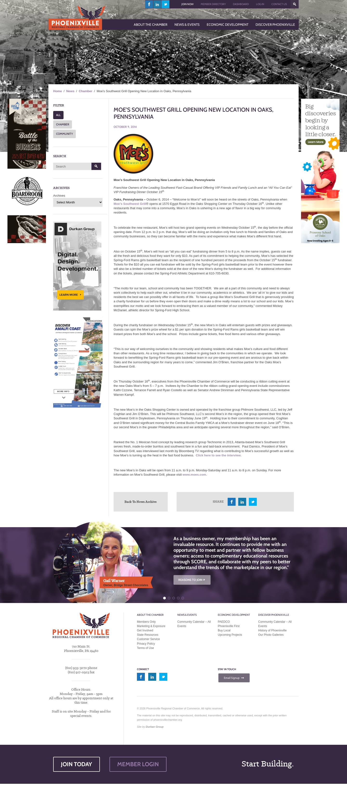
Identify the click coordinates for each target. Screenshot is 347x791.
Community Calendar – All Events (194, 624)
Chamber (85, 91)
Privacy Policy (146, 643)
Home (57, 91)
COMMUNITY (64, 134)
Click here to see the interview (218, 455)
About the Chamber (150, 614)
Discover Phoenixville (273, 614)
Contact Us (279, 4)
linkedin (157, 4)
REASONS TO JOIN (192, 580)
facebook (149, 4)
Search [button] (96, 166)
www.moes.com (194, 474)
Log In (260, 4)
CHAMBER (62, 124)
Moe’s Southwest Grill (130, 204)
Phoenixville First (229, 626)
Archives (59, 195)
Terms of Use (145, 648)
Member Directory (213, 4)
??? (294, 4)
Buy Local (224, 630)
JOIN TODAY (76, 764)
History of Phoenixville (272, 630)
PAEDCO (224, 621)
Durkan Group (155, 726)
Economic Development (234, 614)
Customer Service (148, 639)
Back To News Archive (140, 501)
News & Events (187, 614)
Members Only (146, 621)
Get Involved (145, 630)
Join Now (187, 4)
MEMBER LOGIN (138, 764)
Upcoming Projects (230, 634)
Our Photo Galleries (270, 634)
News (70, 91)
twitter (165, 4)
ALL (58, 115)
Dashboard (241, 4)
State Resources (147, 634)
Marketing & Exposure (151, 626)
